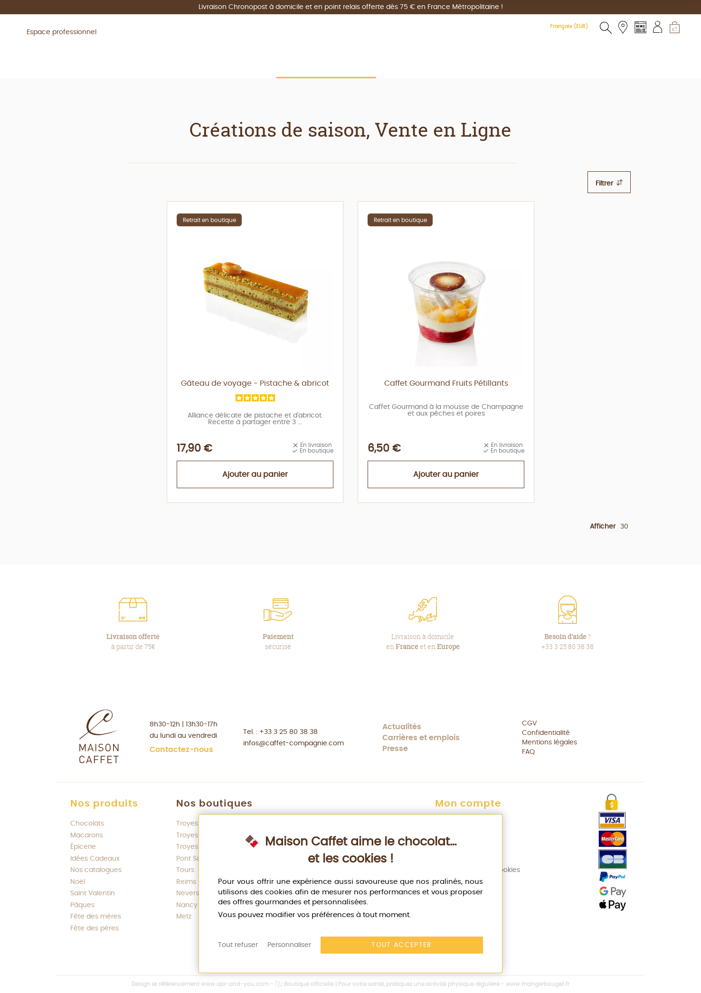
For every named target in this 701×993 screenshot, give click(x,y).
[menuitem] (173, 91)
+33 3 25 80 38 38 (288, 732)
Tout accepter (401, 945)
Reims (186, 882)
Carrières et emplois (421, 738)
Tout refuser (238, 945)
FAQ (528, 752)
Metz (183, 916)
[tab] (609, 182)
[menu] (350, 92)
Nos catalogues (96, 870)
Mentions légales (549, 742)
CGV (529, 723)
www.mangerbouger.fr (537, 984)
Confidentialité (546, 733)
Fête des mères (95, 916)
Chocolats (87, 823)
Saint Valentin (92, 893)
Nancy (187, 905)
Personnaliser (289, 945)
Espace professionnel (61, 32)
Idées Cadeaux (95, 858)
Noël (77, 882)
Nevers (187, 893)
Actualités (401, 727)
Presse (395, 748)
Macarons (86, 835)
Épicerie (83, 847)
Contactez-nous (181, 749)
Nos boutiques (214, 803)
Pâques (82, 905)
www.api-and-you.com (235, 984)
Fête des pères (94, 928)
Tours (185, 870)
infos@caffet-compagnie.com (293, 743)
